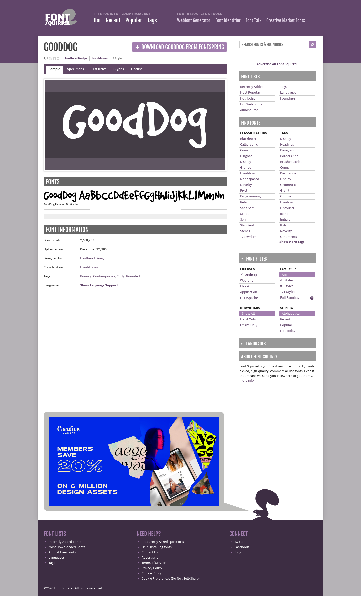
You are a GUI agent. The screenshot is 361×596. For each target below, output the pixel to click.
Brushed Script (291, 162)
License (136, 69)
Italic (283, 225)
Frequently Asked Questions (163, 542)
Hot (97, 20)
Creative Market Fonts (285, 20)
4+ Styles (286, 280)
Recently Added (252, 87)
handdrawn (100, 58)
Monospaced (249, 179)
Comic (244, 150)
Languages (288, 92)
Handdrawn (89, 267)
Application (248, 292)
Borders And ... (291, 156)
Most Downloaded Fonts (67, 547)
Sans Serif (247, 208)
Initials (285, 219)
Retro (244, 202)
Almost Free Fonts (62, 552)
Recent (113, 20)
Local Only (248, 319)
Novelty (246, 185)
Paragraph (288, 150)
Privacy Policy (152, 568)
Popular (133, 20)
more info (246, 380)
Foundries (287, 98)
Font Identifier (228, 20)
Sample (54, 69)
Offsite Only (248, 325)
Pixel (243, 190)
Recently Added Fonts (65, 542)
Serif (243, 219)
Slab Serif (247, 225)
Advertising (150, 557)
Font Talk (253, 20)
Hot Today (247, 98)
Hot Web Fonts (251, 104)
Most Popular (250, 92)
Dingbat (246, 156)
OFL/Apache (249, 298)
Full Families (289, 297)
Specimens (75, 69)
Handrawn (288, 202)
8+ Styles (286, 286)
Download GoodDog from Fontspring (179, 46)
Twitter (239, 542)
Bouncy (86, 276)
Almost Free (249, 110)
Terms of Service (154, 563)
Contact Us (150, 552)
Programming (250, 196)
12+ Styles (287, 292)
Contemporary (104, 276)
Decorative (288, 173)
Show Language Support (99, 285)
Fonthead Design (76, 58)
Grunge (245, 167)
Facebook (241, 547)
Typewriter (248, 237)
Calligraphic (249, 144)
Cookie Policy (152, 573)
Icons (284, 214)
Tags (152, 20)
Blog (237, 552)
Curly (121, 276)
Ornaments (288, 237)
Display (245, 162)
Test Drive (98, 69)
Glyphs (118, 69)
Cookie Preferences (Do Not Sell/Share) (171, 578)
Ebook (245, 286)
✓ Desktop (248, 274)
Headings (287, 144)
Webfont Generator (193, 20)
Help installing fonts (157, 547)
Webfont (246, 280)
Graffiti (285, 190)
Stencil (245, 231)
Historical (287, 208)
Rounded (133, 276)
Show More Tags (291, 241)
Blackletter (248, 139)
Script (244, 214)
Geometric (288, 185)
